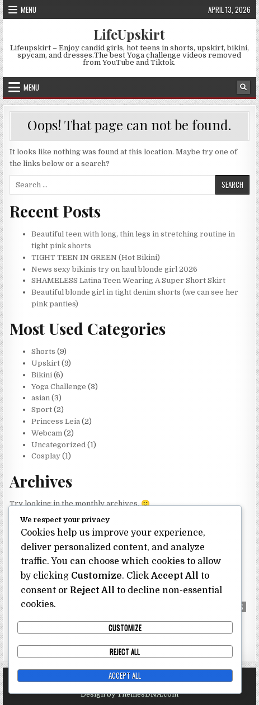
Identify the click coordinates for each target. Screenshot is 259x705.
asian (40, 398)
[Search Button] (243, 87)
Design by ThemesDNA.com (129, 694)
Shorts (43, 351)
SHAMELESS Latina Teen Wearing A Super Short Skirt (128, 280)
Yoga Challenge (58, 386)
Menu (28, 9)
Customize (125, 627)
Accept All (125, 675)
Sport (41, 409)
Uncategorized (58, 445)
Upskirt (45, 363)
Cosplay (45, 456)
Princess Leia (55, 421)
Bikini (41, 375)
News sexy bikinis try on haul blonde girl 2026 (114, 269)
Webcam (46, 433)
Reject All (125, 651)
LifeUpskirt (129, 34)
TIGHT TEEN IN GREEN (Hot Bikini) (95, 257)
